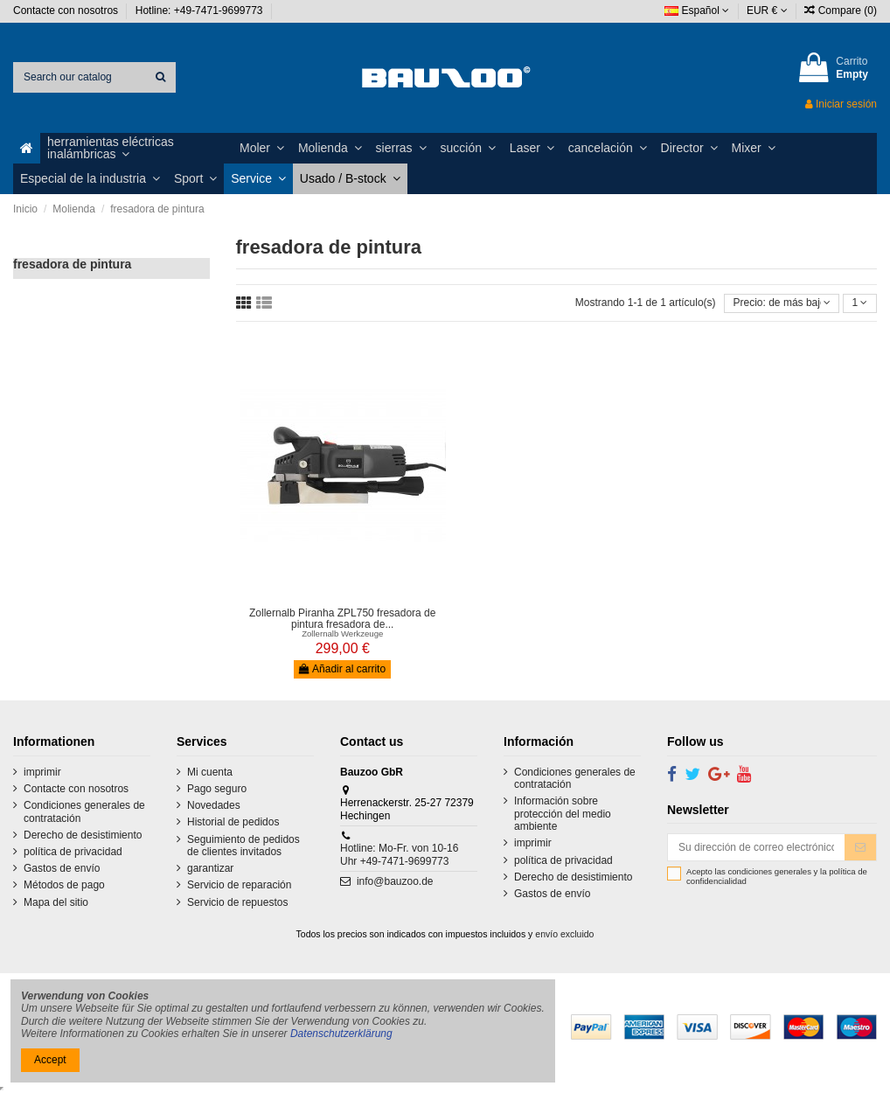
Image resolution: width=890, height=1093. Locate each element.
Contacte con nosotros (67, 10)
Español (696, 10)
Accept (50, 1060)
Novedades (213, 805)
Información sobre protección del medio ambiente (562, 813)
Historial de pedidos (233, 822)
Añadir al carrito (342, 669)
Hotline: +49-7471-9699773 (201, 10)
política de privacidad (73, 852)
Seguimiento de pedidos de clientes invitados (243, 845)
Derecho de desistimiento (83, 835)
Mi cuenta (210, 772)
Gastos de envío (62, 868)
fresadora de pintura (72, 264)
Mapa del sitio (56, 902)
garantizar (210, 868)
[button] (136, 148)
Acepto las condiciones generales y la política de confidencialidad (776, 877)
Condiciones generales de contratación (84, 811)
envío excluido (564, 934)
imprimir (42, 772)
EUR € (767, 10)
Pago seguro (217, 789)
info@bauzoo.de (395, 881)
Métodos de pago (64, 885)
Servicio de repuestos (237, 902)
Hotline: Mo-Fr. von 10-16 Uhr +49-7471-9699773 (399, 854)
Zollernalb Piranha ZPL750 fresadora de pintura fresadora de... (342, 618)
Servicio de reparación (239, 885)
